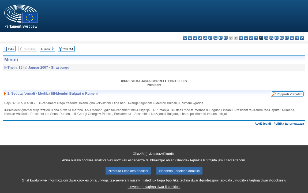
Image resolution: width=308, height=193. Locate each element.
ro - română (282, 38)
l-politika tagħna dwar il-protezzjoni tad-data (199, 183)
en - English (221, 38)
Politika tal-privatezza (288, 123)
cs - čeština (195, 38)
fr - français (226, 38)
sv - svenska (302, 38)
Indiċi (11, 48)
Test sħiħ (68, 48)
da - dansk (200, 38)
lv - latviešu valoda (246, 38)
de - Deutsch (205, 38)
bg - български (185, 38)
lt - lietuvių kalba (251, 38)
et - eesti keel (210, 38)
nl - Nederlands (266, 38)
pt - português (277, 38)
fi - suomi (297, 38)
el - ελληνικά (215, 38)
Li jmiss (45, 48)
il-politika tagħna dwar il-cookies (259, 183)
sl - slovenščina (292, 38)
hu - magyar (256, 38)
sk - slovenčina (287, 38)
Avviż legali (263, 123)
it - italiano (241, 38)
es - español (190, 38)
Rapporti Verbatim (289, 94)
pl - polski (271, 38)
